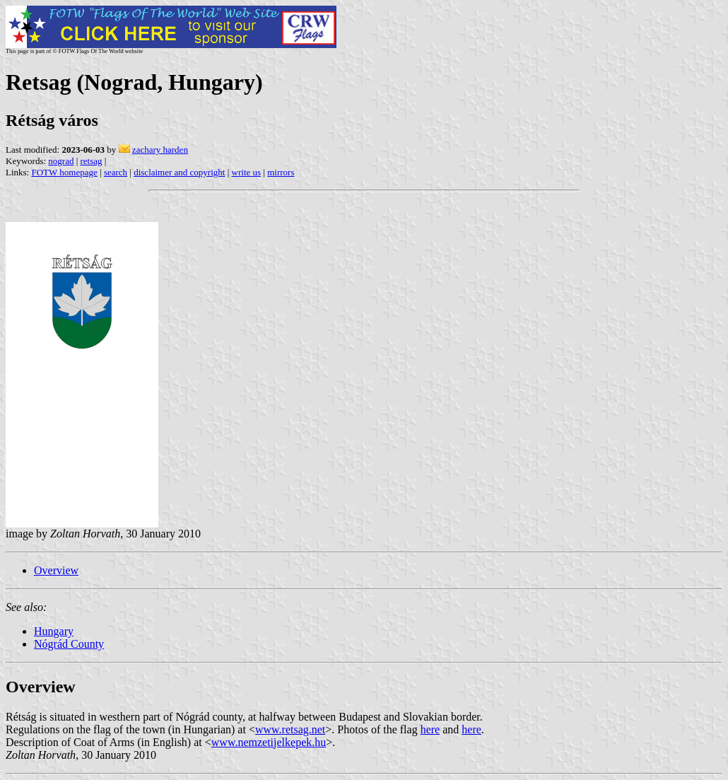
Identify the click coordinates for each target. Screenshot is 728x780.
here (430, 729)
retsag (91, 161)
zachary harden (160, 149)
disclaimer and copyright (179, 172)
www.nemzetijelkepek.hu (268, 742)
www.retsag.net (290, 729)
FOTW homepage (64, 172)
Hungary (54, 631)
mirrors (280, 172)
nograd (61, 161)
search (115, 172)
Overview (56, 570)
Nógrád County (69, 644)
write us (247, 172)
